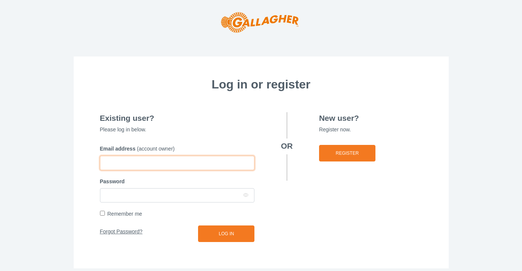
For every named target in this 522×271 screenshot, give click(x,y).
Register (347, 153)
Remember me (124, 214)
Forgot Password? (121, 231)
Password (112, 181)
